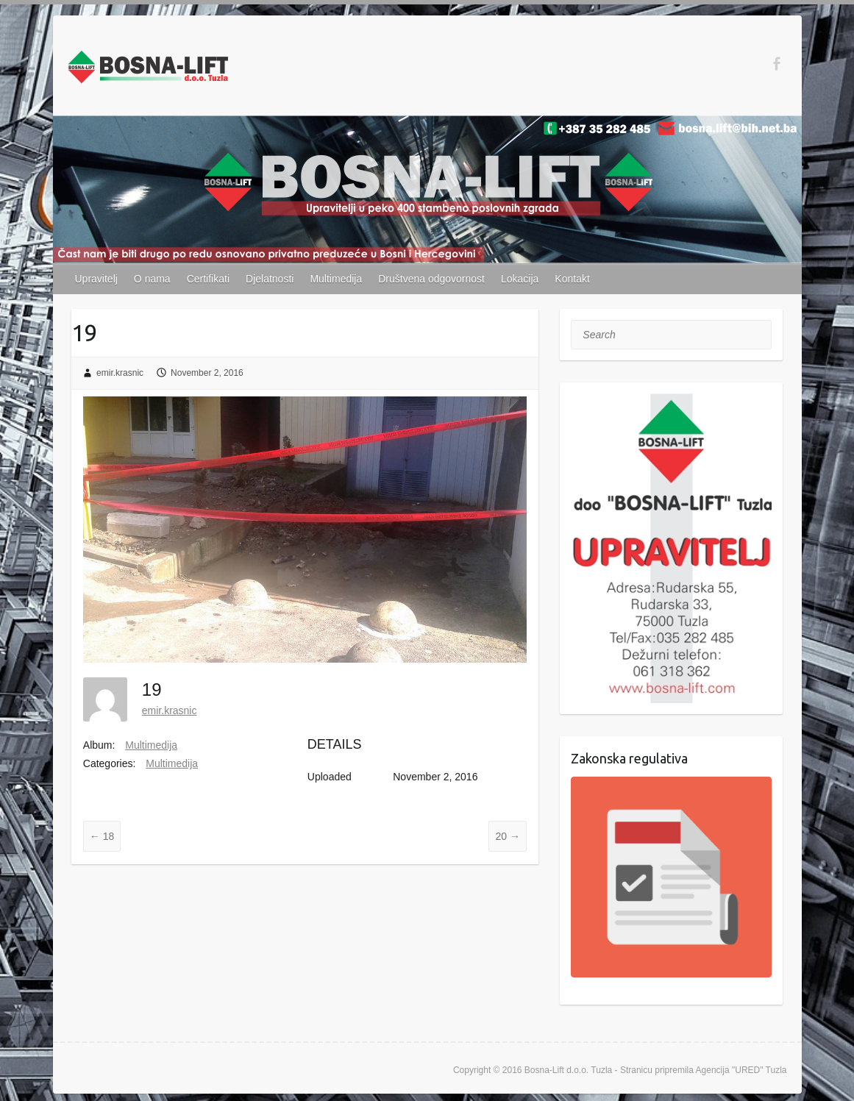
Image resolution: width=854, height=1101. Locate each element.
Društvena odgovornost (431, 279)
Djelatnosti (269, 279)
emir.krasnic (119, 373)
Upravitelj (96, 279)
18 (102, 836)
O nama (152, 279)
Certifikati (208, 279)
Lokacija (519, 279)
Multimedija (336, 279)
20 (507, 836)
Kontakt (572, 279)
